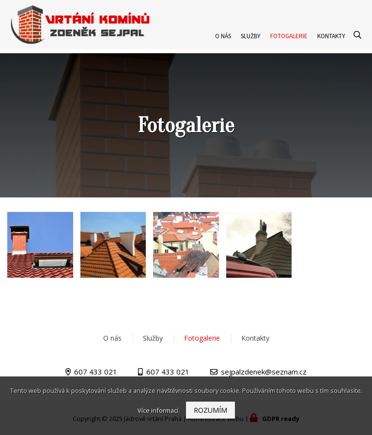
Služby (251, 40)
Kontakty (331, 40)
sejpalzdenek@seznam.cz (264, 371)
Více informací (158, 410)
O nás (223, 40)
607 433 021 (95, 371)
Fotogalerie (289, 40)
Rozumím (210, 410)
